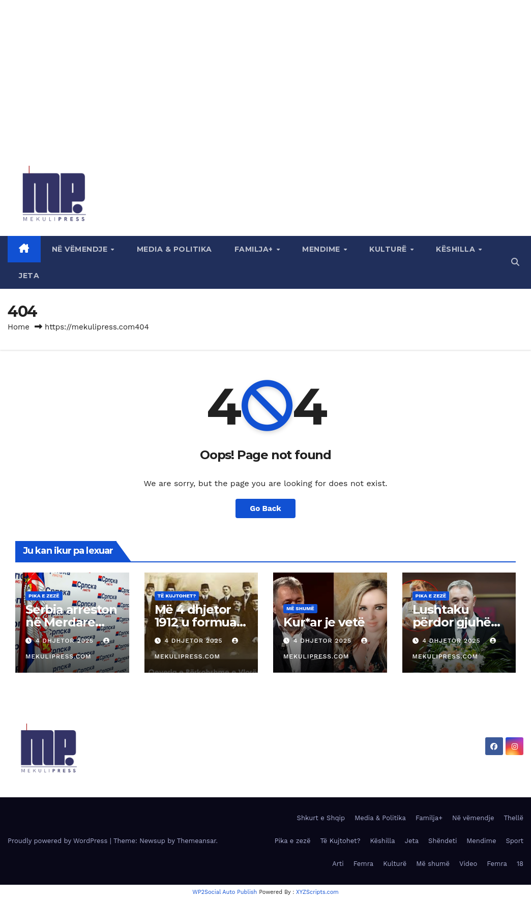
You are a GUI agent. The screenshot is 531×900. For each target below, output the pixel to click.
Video (468, 863)
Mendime (322, 249)
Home (18, 327)
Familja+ (255, 249)
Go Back (265, 508)
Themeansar (196, 841)
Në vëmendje (81, 249)
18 (520, 863)
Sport (514, 841)
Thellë (513, 818)
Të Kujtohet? (177, 595)
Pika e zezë (44, 595)
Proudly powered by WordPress (59, 841)
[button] (515, 262)
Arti (337, 863)
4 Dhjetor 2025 (66, 640)
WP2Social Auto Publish (224, 892)
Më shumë (300, 608)
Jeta (29, 275)
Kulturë (389, 249)
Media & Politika (174, 249)
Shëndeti (442, 841)
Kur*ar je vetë (324, 622)
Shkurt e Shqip (321, 818)
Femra (363, 863)
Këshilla (457, 249)
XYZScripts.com (317, 892)
